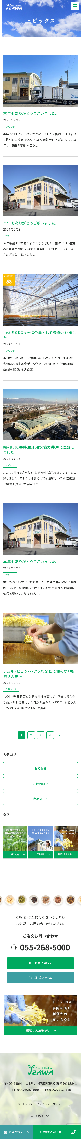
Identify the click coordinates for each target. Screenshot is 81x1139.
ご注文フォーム (40, 977)
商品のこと (40, 799)
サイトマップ (25, 1104)
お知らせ (40, 768)
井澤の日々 (40, 784)
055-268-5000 (45, 947)
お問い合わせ (40, 963)
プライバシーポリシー (49, 1104)
